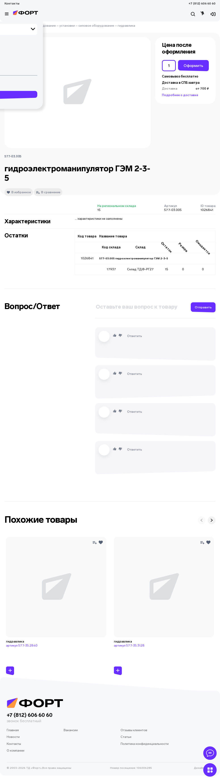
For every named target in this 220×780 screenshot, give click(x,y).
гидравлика (126, 26)
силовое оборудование (96, 26)
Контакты (11, 3)
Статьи (126, 737)
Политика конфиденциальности (145, 744)
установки (67, 26)
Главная (10, 26)
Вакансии (71, 730)
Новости (13, 737)
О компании (15, 750)
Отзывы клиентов (134, 730)
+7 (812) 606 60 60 (202, 3)
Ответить (134, 336)
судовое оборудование (38, 26)
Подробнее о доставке (180, 95)
